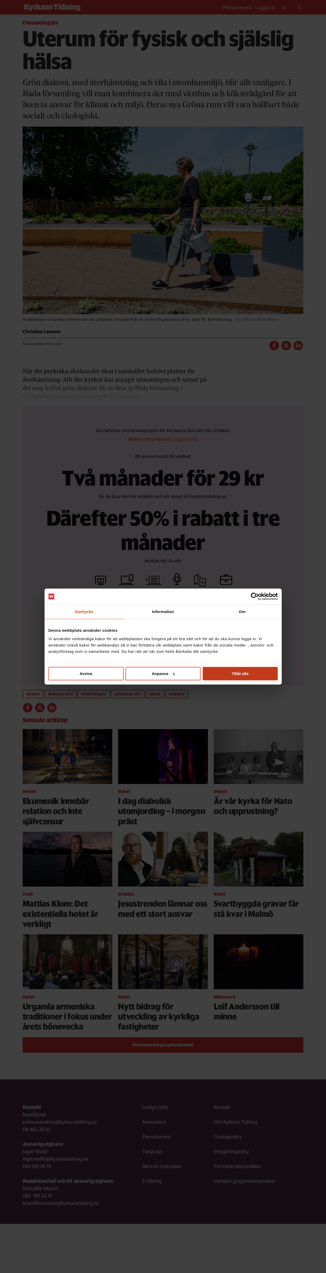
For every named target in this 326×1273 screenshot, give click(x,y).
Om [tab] (242, 611)
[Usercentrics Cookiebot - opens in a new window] (255, 596)
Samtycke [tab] (84, 611)
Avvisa (86, 673)
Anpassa (163, 673)
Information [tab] (163, 611)
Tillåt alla (240, 673)
